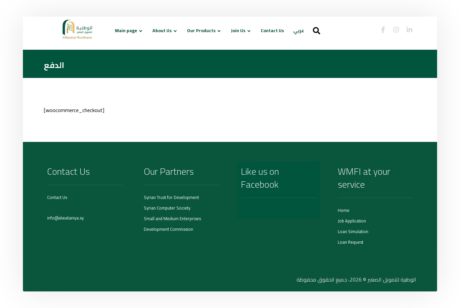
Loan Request (350, 242)
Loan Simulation (353, 231)
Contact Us (57, 197)
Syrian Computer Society (167, 208)
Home (343, 210)
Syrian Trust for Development (171, 197)
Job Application (352, 221)
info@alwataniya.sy (65, 218)
